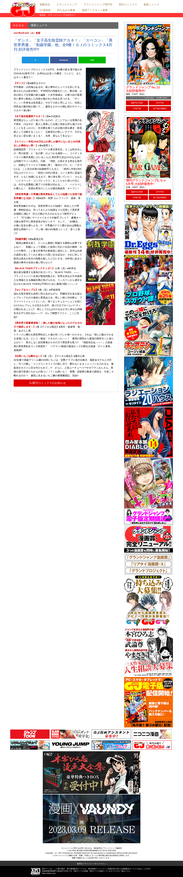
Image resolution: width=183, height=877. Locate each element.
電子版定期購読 (160, 108)
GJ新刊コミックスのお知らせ (47, 382)
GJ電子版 (137, 108)
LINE (92, 60)
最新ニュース (151, 4)
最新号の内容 (137, 103)
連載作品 (45, 4)
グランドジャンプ (66, 4)
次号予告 (160, 103)
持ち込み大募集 (66, 10)
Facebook (64, 60)
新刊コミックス (128, 4)
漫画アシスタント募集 (95, 10)
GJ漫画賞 (45, 10)
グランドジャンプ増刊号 (98, 4)
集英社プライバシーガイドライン (91, 864)
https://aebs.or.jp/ (49, 873)
